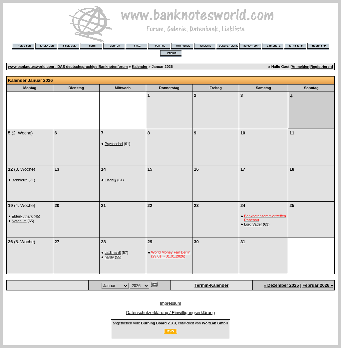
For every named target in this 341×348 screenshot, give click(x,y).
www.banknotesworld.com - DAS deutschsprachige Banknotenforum (68, 67)
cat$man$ (113, 253)
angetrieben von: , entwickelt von (170, 323)
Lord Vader (253, 224)
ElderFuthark (22, 216)
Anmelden (300, 67)
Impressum (170, 303)
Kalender (140, 67)
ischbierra (20, 180)
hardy (109, 257)
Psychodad (114, 144)
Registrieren (321, 67)
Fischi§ (110, 180)
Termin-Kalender (211, 285)
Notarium (19, 221)
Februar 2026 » (317, 285)
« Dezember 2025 (281, 285)
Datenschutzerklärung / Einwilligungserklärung (170, 312)
